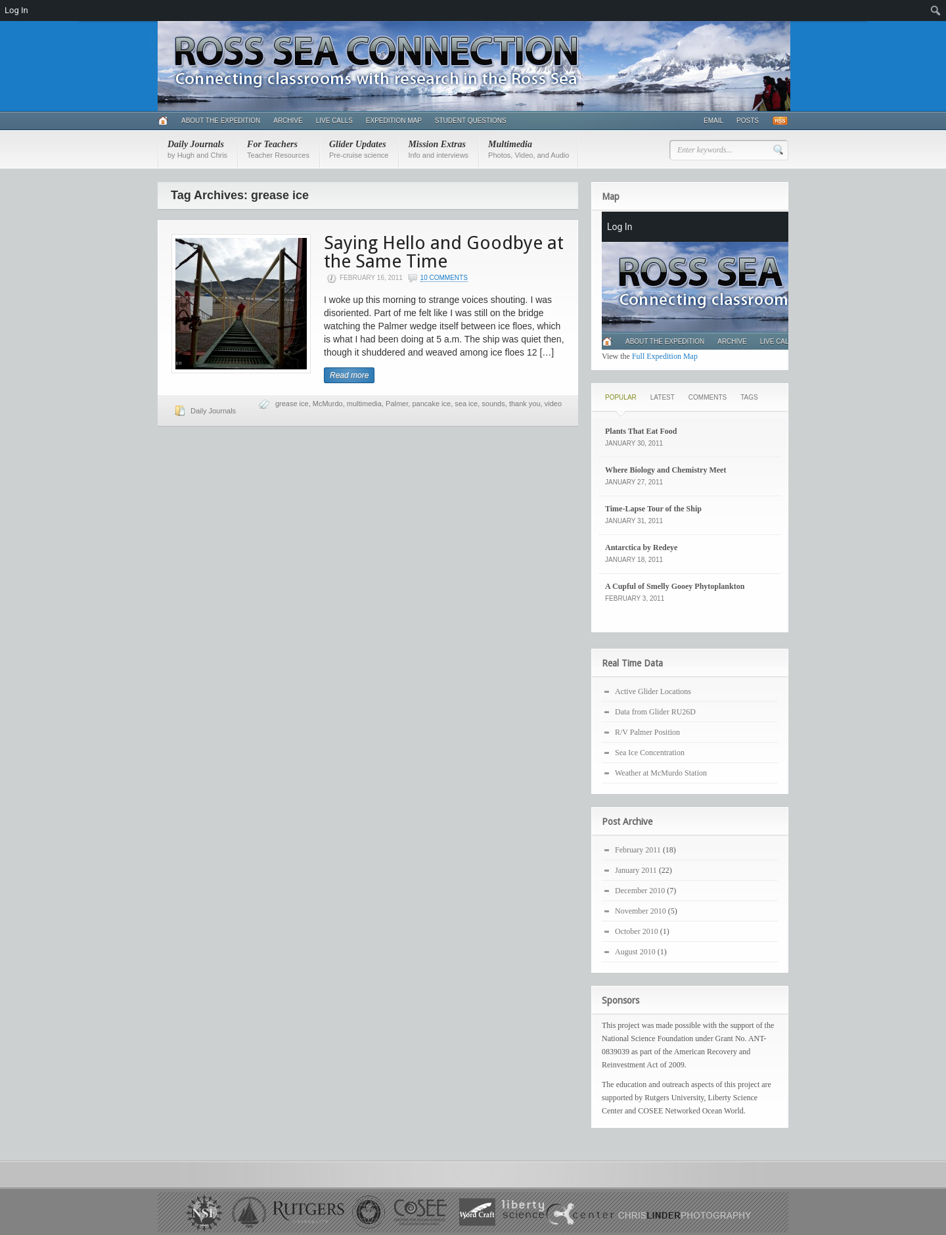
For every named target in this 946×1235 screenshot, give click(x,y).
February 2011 (638, 849)
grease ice (292, 404)
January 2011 (636, 870)
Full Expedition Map (665, 356)
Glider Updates (358, 149)
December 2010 (640, 890)
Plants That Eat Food (641, 431)
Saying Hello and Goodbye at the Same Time (444, 252)
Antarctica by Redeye (641, 547)
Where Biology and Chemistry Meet (665, 470)
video (553, 404)
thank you (525, 404)
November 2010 (640, 911)
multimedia (364, 404)
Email (713, 120)
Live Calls (334, 120)
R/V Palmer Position (647, 732)
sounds (493, 404)
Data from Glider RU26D (655, 711)
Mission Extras (438, 149)
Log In (16, 10)
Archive (287, 120)
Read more (349, 375)
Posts (747, 120)
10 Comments (444, 277)
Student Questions (471, 120)
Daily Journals (197, 149)
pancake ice (431, 404)
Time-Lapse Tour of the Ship (653, 508)
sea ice (466, 404)
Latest (662, 397)
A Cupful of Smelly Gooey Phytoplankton (674, 586)
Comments (707, 397)
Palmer (397, 404)
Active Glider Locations (653, 691)
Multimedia (528, 149)
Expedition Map (394, 120)
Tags (748, 397)
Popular (621, 397)
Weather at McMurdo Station (661, 773)
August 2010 (635, 951)
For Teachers (278, 149)
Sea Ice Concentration (650, 752)
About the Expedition (220, 120)
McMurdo (328, 404)
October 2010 (636, 931)
